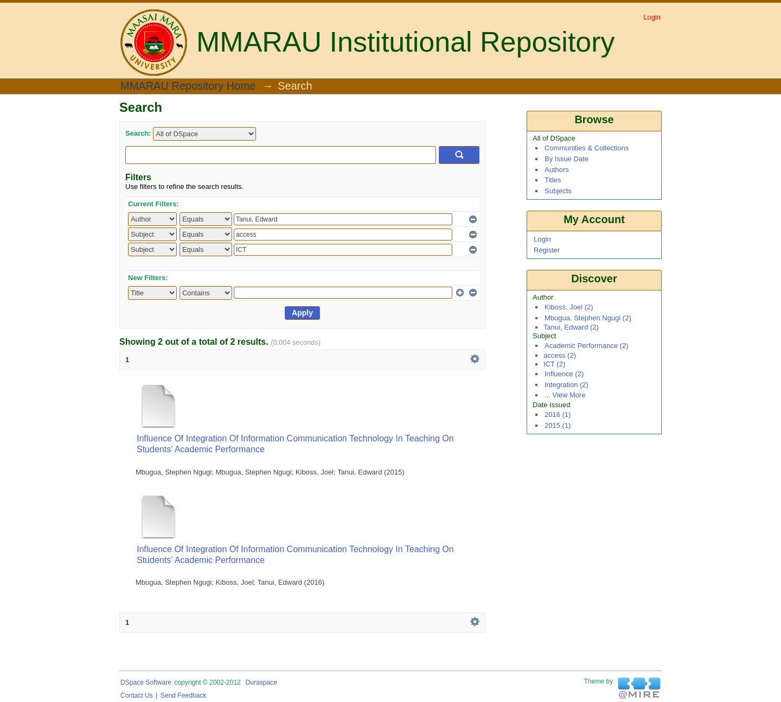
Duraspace (261, 682)
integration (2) (566, 385)
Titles (553, 180)
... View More (565, 395)
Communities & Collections (587, 148)
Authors (557, 170)
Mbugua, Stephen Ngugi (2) (588, 318)
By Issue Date (566, 159)
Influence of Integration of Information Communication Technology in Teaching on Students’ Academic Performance (295, 444)
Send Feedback (184, 695)
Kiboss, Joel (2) (569, 307)
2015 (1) (558, 425)
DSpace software (145, 682)
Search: (138, 133)
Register (547, 250)
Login (652, 17)
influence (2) (564, 374)
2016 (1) (558, 414)
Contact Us (136, 695)
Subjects (558, 191)
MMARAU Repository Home (187, 86)
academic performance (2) (587, 345)
